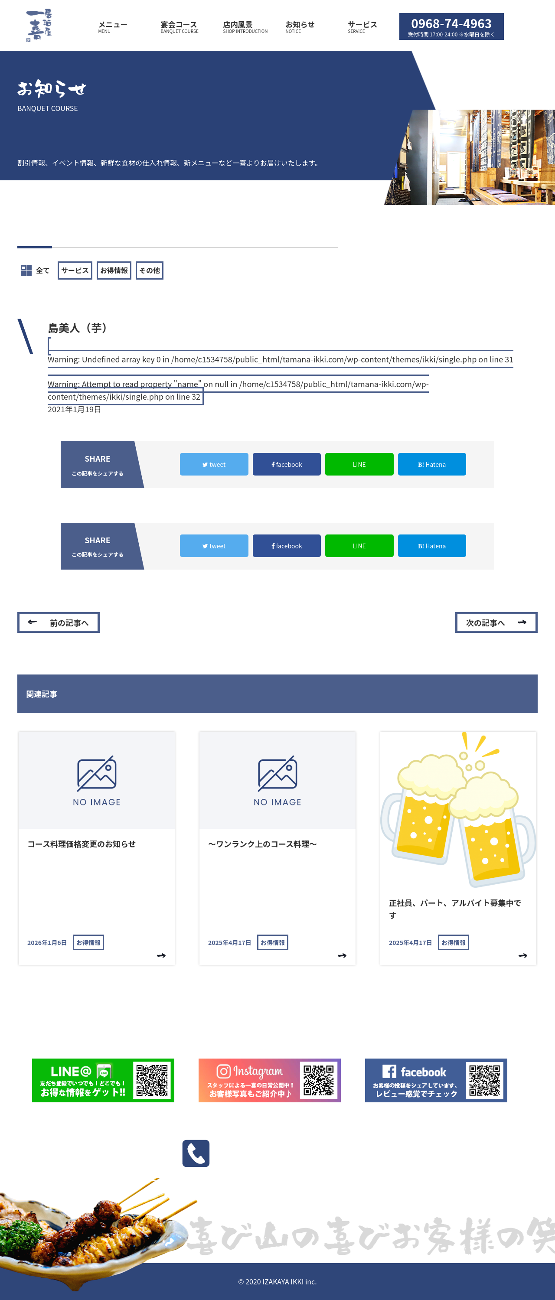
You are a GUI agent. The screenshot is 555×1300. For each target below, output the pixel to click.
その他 (149, 270)
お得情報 (114, 270)
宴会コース (185, 27)
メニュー (122, 27)
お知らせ (309, 27)
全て (35, 270)
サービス (363, 27)
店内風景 (247, 27)
